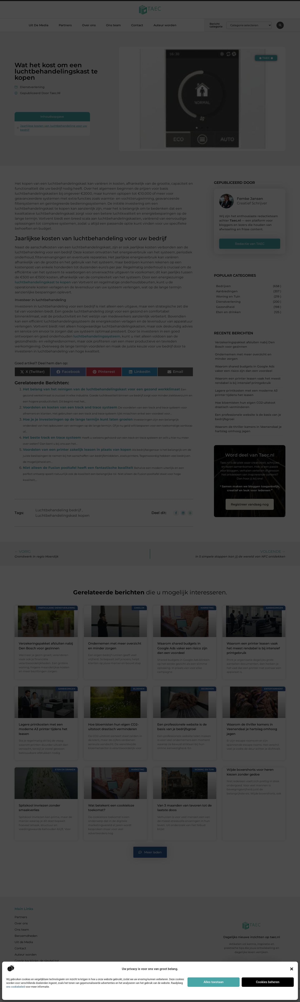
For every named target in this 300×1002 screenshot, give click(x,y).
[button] (292, 969)
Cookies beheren (267, 982)
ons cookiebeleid (15, 986)
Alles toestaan (214, 982)
